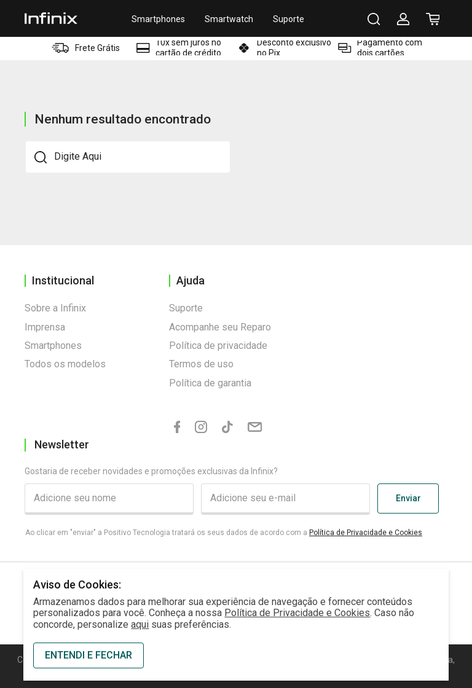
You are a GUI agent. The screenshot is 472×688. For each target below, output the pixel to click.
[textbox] (128, 156)
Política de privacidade (218, 345)
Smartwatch (229, 19)
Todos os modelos (65, 364)
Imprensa (45, 327)
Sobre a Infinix (55, 308)
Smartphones (158, 19)
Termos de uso (201, 364)
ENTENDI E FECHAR (88, 655)
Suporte (288, 19)
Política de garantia (210, 383)
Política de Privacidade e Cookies (365, 532)
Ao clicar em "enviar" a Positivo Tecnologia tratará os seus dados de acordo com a (223, 532)
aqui (140, 624)
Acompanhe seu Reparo (220, 327)
